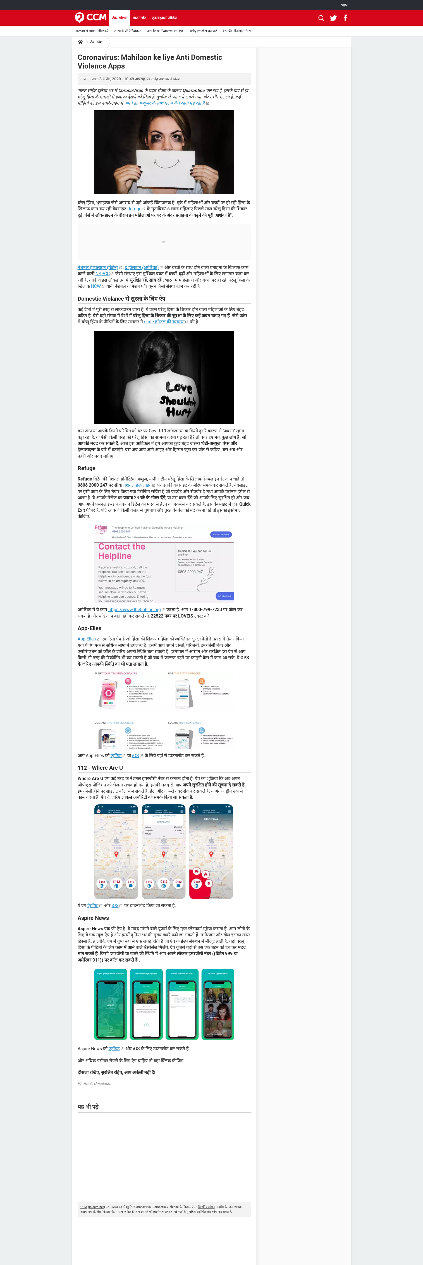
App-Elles (87, 639)
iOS (135, 755)
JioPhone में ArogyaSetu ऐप (165, 31)
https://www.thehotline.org (134, 609)
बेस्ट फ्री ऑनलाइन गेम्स (236, 31)
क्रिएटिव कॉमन (206, 1207)
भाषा (344, 5)
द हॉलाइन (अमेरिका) (142, 267)
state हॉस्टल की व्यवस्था (164, 321)
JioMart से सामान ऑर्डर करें (92, 31)
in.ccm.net (96, 1207)
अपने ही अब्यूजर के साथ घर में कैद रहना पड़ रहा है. (164, 103)
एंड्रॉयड (116, 755)
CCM (83, 1207)
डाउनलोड (139, 18)
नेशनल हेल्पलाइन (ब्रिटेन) (98, 267)
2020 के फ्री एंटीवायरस (128, 31)
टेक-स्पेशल (119, 18)
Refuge (134, 208)
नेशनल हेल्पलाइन (137, 485)
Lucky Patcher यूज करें (202, 31)
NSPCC (102, 273)
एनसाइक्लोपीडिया (164, 18)
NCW (96, 286)
